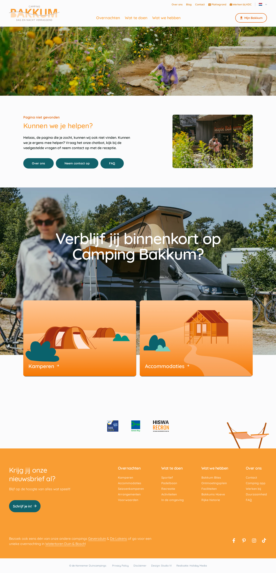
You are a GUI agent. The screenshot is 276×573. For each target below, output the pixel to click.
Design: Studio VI (161, 565)
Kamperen (125, 477)
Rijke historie (210, 499)
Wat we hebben (166, 18)
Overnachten (108, 18)
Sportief (167, 477)
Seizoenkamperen (131, 488)
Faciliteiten (209, 488)
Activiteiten (169, 494)
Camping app (255, 483)
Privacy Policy (120, 565)
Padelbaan (169, 483)
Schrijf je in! (25, 506)
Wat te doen (136, 18)
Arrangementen (129, 494)
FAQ (114, 163)
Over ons (177, 4)
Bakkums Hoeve (213, 494)
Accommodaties (129, 483)
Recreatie (168, 488)
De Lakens (118, 538)
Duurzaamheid (256, 494)
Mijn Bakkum (251, 18)
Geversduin (97, 538)
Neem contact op (79, 163)
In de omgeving (172, 499)
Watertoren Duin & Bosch (65, 544)
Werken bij (253, 488)
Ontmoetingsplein (214, 483)
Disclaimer (139, 565)
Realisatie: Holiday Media (191, 565)
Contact (200, 4)
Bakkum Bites (211, 477)
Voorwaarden (128, 499)
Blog (189, 4)
